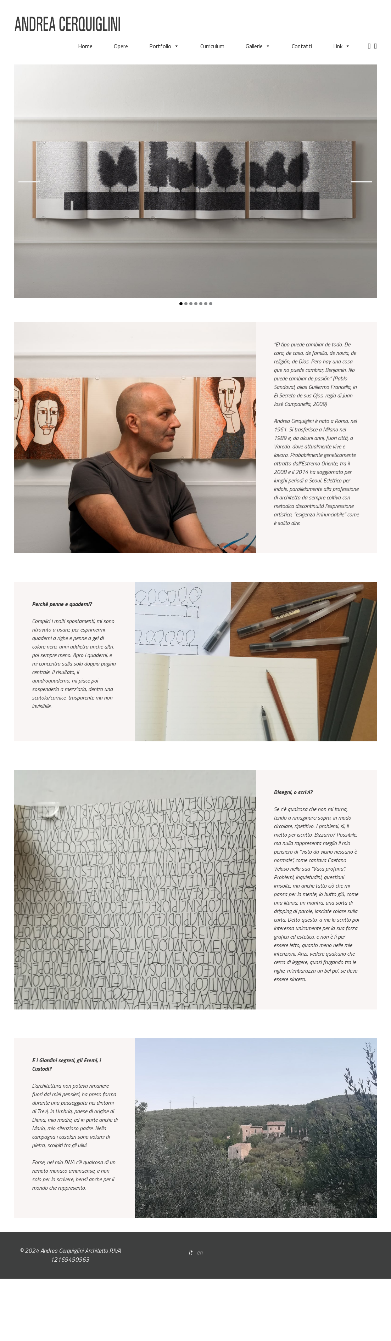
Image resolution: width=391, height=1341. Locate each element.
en (199, 1252)
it (190, 1252)
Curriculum (212, 46)
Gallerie (258, 46)
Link (341, 46)
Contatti (302, 46)
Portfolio (164, 46)
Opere (121, 46)
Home (85, 46)
